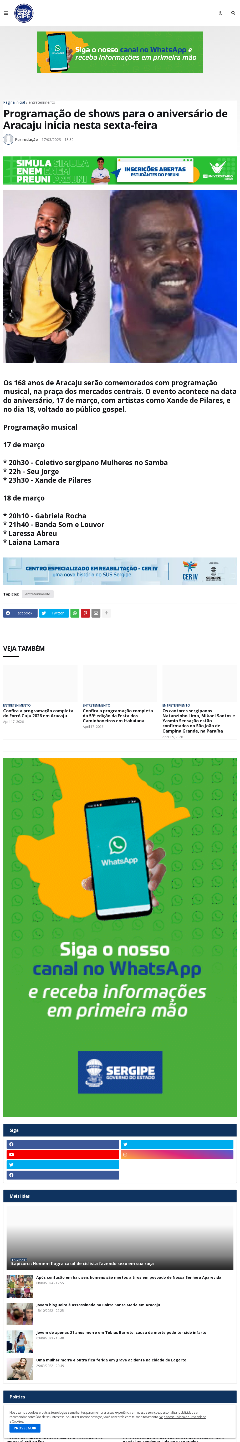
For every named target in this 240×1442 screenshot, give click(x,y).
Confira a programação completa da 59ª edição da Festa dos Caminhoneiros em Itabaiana (118, 716)
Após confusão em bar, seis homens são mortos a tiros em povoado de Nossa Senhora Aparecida (128, 1277)
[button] (6, 13)
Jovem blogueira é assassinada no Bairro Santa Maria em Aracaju (98, 1305)
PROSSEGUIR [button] (25, 1427)
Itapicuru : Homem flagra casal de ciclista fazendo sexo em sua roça (82, 1263)
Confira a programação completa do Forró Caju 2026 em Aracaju (38, 713)
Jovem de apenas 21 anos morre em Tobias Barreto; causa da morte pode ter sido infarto (121, 1332)
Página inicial (14, 102)
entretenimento (42, 102)
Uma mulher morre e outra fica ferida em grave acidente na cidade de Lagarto (111, 1360)
